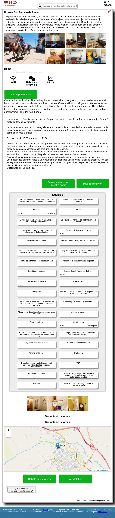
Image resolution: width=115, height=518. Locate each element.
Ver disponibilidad (20, 94)
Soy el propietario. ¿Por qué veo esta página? (21, 490)
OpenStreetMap (104, 470)
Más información (92, 183)
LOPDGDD (102, 512)
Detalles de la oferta (39, 479)
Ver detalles (75, 479)
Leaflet (92, 470)
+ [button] (8, 430)
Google (45, 510)
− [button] (8, 435)
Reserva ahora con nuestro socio (58, 183)
